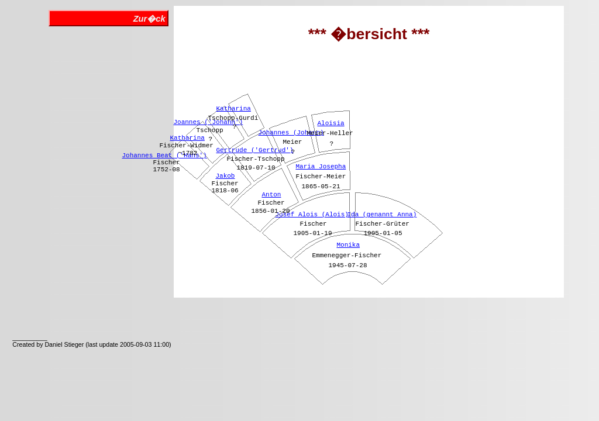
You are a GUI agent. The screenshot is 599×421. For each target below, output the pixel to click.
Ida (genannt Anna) (381, 214)
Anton (271, 194)
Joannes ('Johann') (208, 122)
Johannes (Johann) (290, 132)
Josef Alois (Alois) (311, 214)
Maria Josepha (320, 166)
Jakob (225, 176)
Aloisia (330, 123)
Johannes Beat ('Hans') (164, 155)
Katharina (187, 138)
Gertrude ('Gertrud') (254, 150)
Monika (348, 245)
